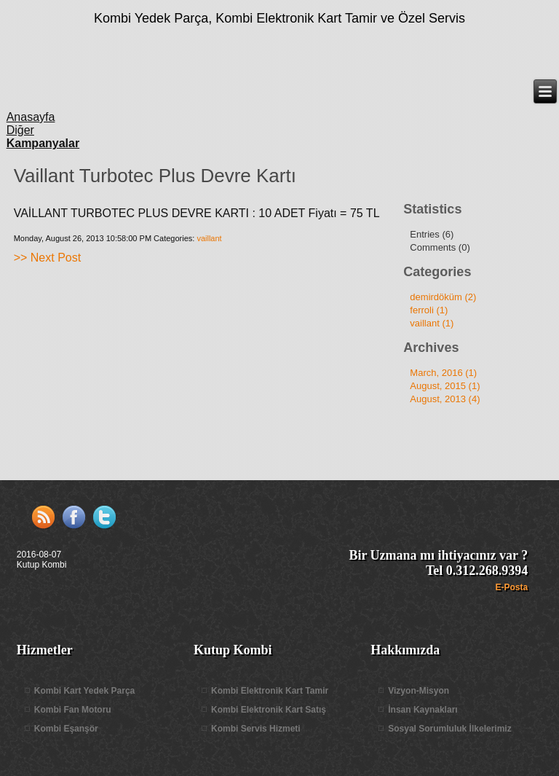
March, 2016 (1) (443, 372)
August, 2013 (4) (445, 398)
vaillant (209, 238)
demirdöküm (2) (443, 296)
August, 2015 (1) (445, 385)
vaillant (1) (431, 323)
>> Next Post (48, 257)
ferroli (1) (429, 310)
